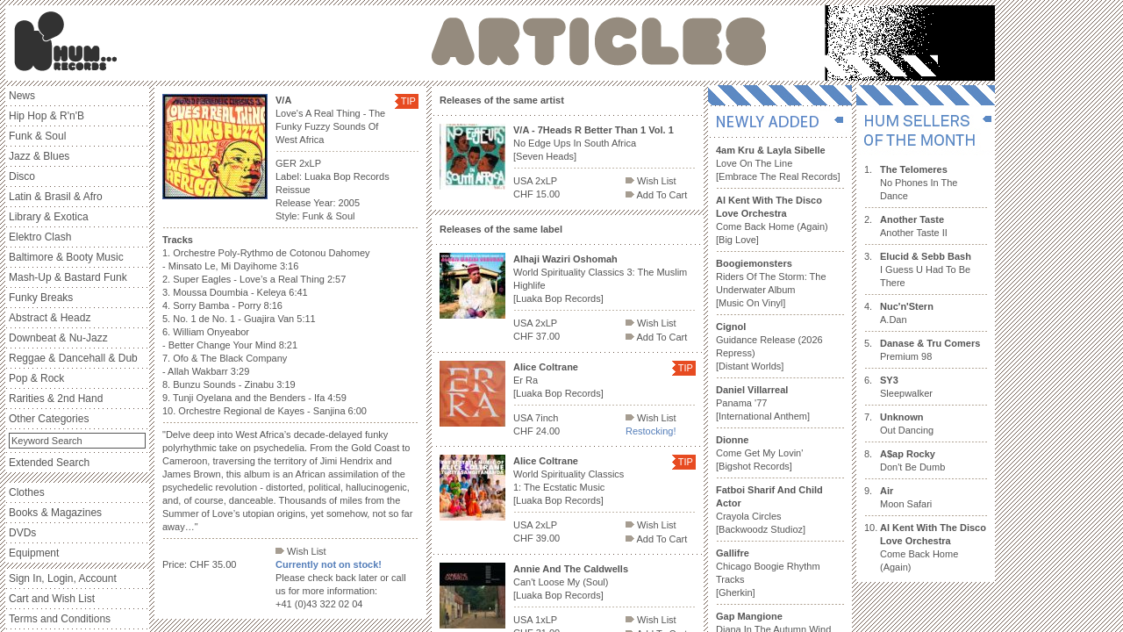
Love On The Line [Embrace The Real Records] (778, 163)
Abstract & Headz (49, 318)
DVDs (22, 533)
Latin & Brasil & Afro (56, 196)
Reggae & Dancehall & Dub (73, 358)
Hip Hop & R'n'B (46, 116)
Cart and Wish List (52, 598)
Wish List (300, 551)
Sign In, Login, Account (63, 578)
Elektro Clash (40, 237)
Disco (22, 176)
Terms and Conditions (60, 619)
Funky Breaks (41, 297)
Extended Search (49, 462)
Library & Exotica (49, 217)
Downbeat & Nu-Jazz (58, 338)
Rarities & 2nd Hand (56, 398)
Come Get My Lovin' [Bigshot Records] (759, 452)
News (22, 96)
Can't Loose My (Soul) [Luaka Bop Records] (570, 582)
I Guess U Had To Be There (925, 269)
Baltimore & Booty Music (66, 257)
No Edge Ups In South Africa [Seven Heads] (593, 143)
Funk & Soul (37, 136)
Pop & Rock (36, 378)
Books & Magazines (55, 512)
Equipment (34, 553)
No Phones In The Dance (918, 182)
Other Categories (49, 419)
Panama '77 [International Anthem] (763, 402)
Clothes (27, 492)
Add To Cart (656, 195)
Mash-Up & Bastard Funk (68, 277)
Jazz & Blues (39, 156)
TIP (408, 101)
